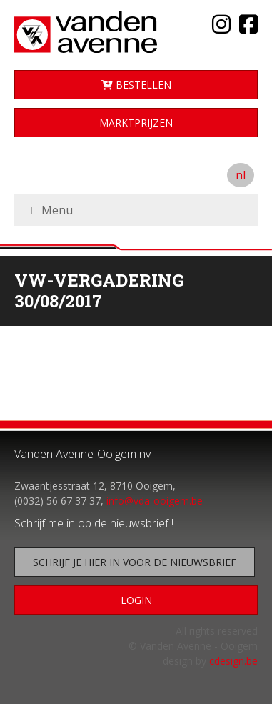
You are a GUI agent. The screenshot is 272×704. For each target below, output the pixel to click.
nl (241, 175)
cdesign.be (233, 661)
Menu (57, 210)
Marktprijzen (136, 122)
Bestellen (136, 84)
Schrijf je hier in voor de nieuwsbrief (134, 562)
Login (136, 600)
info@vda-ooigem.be (154, 500)
